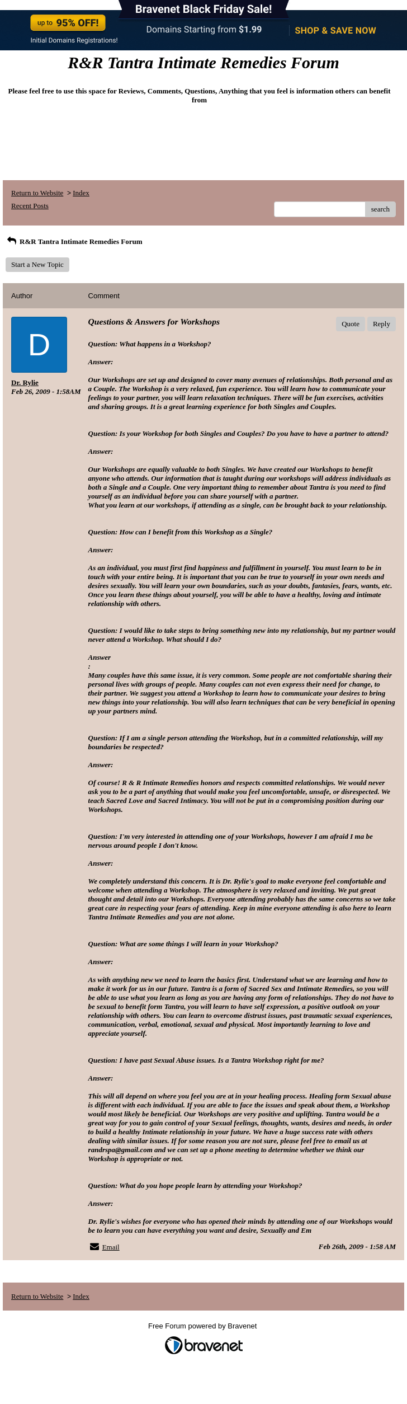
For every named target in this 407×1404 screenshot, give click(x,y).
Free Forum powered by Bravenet (203, 1326)
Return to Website (37, 193)
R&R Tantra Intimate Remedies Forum (74, 241)
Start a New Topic (37, 264)
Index (81, 193)
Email (111, 1247)
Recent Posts (30, 205)
